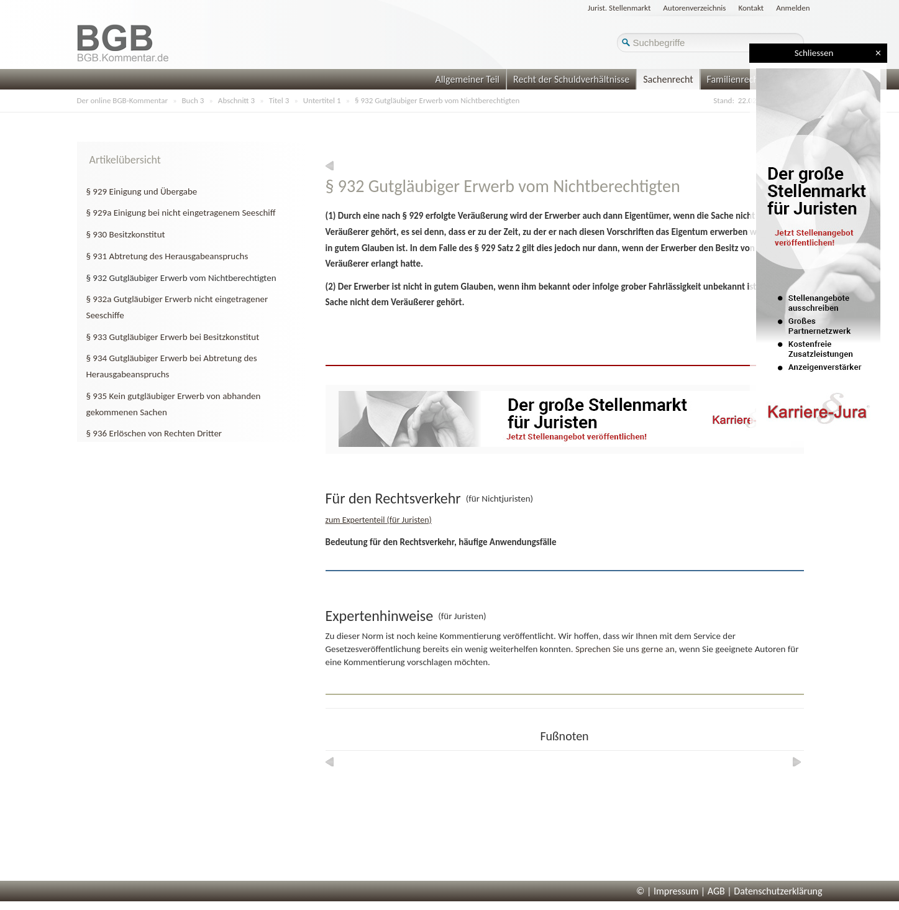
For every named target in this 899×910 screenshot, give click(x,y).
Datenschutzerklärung (778, 891)
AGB (716, 891)
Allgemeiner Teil (467, 79)
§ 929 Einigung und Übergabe (142, 191)
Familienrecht (734, 79)
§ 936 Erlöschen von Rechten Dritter (154, 433)
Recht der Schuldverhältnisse (571, 79)
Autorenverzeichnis (694, 7)
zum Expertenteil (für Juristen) (379, 520)
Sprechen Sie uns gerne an (625, 649)
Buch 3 (193, 100)
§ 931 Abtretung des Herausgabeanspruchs (167, 256)
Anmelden (793, 7)
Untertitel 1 (322, 100)
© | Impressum (667, 891)
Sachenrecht (668, 79)
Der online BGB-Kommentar (122, 100)
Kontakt (751, 7)
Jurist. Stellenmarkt (619, 7)
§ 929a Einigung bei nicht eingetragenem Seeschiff (181, 212)
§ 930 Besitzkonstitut (125, 234)
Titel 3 (279, 100)
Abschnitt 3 (236, 100)
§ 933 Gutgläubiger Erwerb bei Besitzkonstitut (173, 336)
